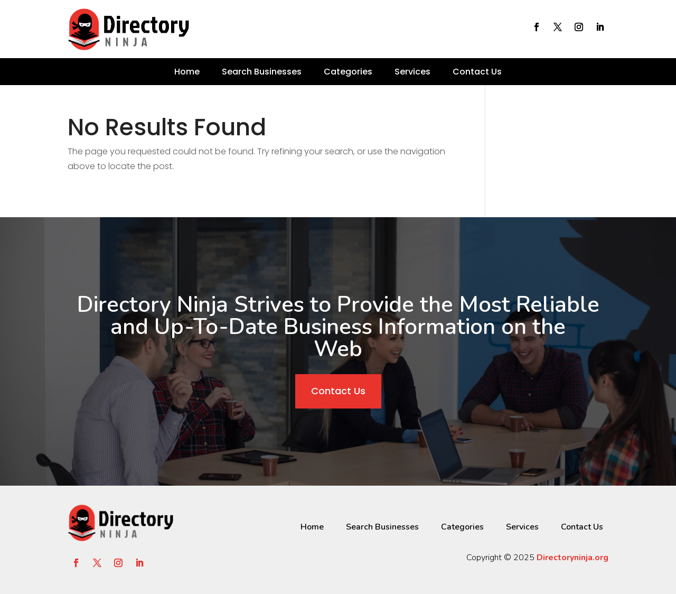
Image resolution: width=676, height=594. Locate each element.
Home (187, 72)
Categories (348, 72)
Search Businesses (262, 72)
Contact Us (477, 72)
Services (412, 72)
